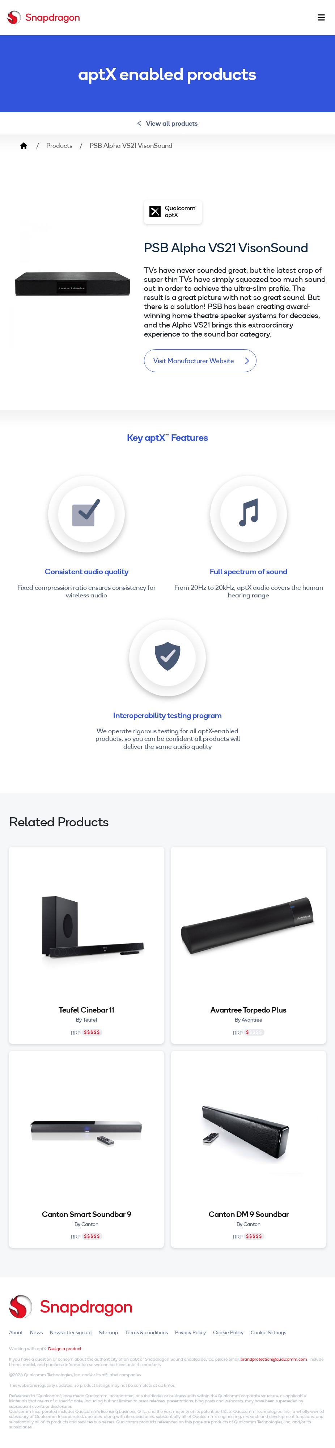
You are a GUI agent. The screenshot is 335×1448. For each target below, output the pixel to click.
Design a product (64, 1349)
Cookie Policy (228, 1332)
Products (59, 146)
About (16, 1332)
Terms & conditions (146, 1332)
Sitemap (108, 1332)
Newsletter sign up (71, 1332)
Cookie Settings (268, 1332)
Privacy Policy (190, 1332)
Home (23, 146)
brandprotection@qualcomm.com (274, 1359)
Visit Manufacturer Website (201, 360)
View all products (167, 123)
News (36, 1332)
